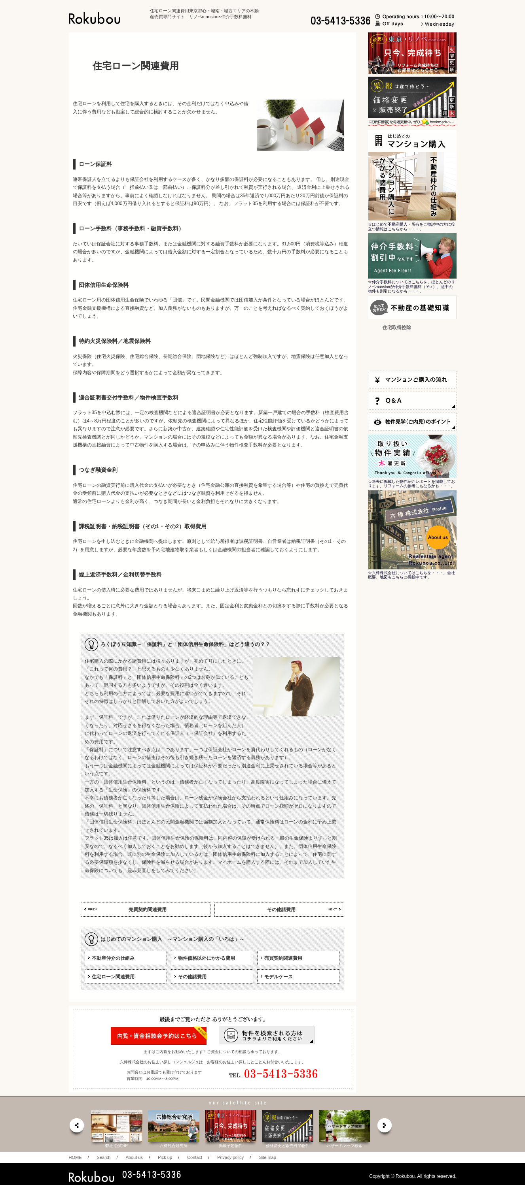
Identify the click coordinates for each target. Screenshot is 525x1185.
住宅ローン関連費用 (113, 977)
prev (76, 1127)
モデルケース (278, 977)
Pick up (165, 1157)
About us (133, 1157)
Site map (267, 1157)
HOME (75, 1157)
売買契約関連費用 (148, 909)
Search (104, 1157)
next (384, 1127)
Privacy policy (230, 1157)
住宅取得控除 (397, 327)
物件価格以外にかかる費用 (206, 958)
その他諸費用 (281, 909)
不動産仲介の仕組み (113, 958)
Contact (194, 1157)
